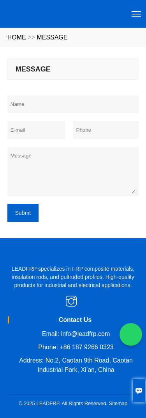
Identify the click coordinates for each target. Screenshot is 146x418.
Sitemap (118, 403)
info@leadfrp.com (85, 333)
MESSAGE (52, 37)
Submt (23, 213)
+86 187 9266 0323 (86, 347)
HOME (16, 37)
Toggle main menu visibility (137, 11)
